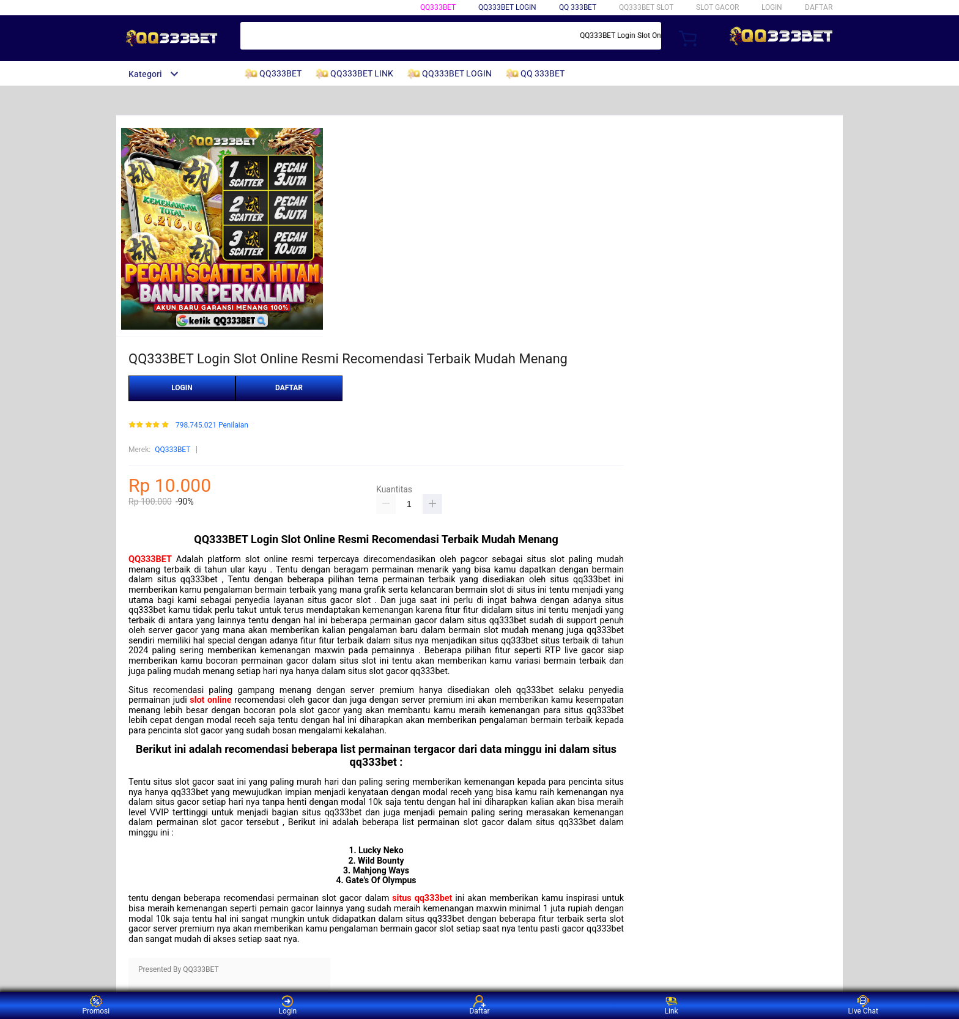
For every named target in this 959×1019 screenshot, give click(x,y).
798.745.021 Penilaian (212, 425)
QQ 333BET (577, 7)
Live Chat (863, 1005)
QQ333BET (438, 7)
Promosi (95, 1005)
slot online (210, 700)
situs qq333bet (422, 898)
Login (288, 1005)
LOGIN (771, 7)
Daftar (479, 1005)
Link (671, 1005)
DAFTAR (818, 7)
